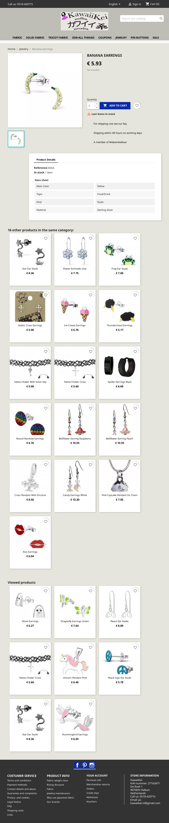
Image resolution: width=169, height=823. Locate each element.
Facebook (77, 764)
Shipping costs (16, 810)
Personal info (94, 779)
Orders (91, 788)
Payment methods (18, 784)
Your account (97, 775)
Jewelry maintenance (58, 793)
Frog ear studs (122, 267)
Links (10, 814)
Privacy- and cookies (19, 797)
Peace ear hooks (122, 619)
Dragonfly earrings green (76, 619)
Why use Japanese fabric (61, 797)
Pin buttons (140, 39)
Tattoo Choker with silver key (30, 380)
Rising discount (56, 784)
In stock (23, 171)
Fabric (17, 39)
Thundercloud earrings (122, 324)
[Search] (142, 19)
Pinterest (84, 764)
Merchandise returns (98, 784)
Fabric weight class (57, 780)
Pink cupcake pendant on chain (121, 493)
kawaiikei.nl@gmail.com (147, 806)
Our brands (53, 801)
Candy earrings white (76, 493)
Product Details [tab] (29, 158)
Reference (24, 167)
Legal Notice (14, 801)
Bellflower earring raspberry (76, 437)
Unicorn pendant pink (76, 676)
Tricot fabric (58, 39)
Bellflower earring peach (121, 437)
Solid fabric (35, 39)
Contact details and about (22, 788)
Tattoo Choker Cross (76, 380)
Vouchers (92, 801)
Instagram (92, 764)
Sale (156, 39)
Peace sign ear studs (121, 676)
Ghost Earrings (30, 619)
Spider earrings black (122, 380)
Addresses (93, 797)
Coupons (105, 39)
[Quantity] (91, 105)
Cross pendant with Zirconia (30, 493)
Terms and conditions (20, 780)
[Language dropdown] (115, 4)
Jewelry (121, 39)
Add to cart (115, 105)
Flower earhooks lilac (76, 267)
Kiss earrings (30, 550)
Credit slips (93, 792)
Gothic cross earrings (31, 324)
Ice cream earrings (76, 324)
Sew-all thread (83, 39)
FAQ (10, 806)
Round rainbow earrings (30, 437)
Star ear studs (30, 267)
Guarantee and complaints (22, 793)
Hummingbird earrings (76, 732)
